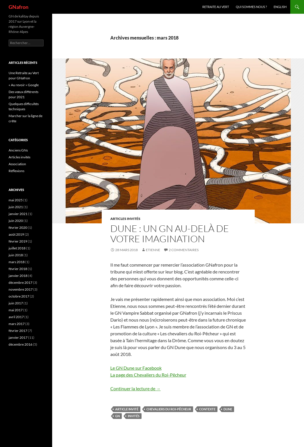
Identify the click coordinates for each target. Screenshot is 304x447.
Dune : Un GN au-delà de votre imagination (169, 233)
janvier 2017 (18, 337)
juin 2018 (16, 255)
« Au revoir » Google (24, 85)
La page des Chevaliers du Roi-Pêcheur (148, 374)
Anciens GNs (18, 150)
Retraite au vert (215, 7)
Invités (134, 416)
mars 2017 (17, 324)
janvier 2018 (18, 275)
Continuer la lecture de (135, 388)
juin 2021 (16, 207)
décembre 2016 (20, 344)
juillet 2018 (17, 248)
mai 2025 (16, 200)
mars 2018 (17, 262)
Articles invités (125, 218)
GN (117, 416)
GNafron (18, 7)
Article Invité (126, 409)
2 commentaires (184, 250)
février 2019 (18, 241)
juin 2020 (16, 220)
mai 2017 (16, 310)
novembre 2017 (21, 289)
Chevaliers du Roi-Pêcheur (168, 409)
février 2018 (18, 269)
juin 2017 (16, 303)
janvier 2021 (18, 214)
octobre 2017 (19, 296)
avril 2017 (16, 317)
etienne (153, 250)
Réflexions (16, 171)
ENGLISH (280, 7)
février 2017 (18, 330)
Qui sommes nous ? (251, 7)
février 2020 (18, 227)
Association (17, 164)
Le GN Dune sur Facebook (136, 368)
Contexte (207, 409)
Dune (227, 409)
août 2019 (16, 234)
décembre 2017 (20, 282)
